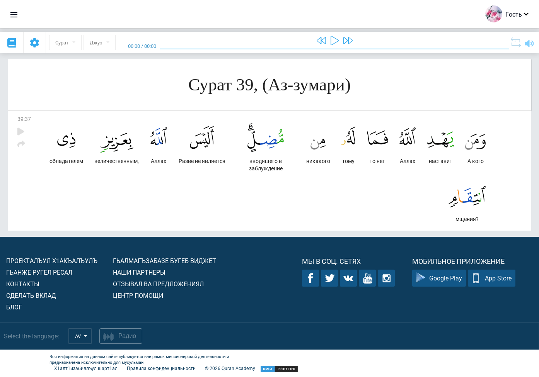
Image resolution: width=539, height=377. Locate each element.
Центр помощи (138, 295)
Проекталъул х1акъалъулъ (51, 260)
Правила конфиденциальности (161, 368)
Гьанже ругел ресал (39, 272)
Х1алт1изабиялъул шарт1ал (86, 368)
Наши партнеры (139, 272)
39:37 (24, 118)
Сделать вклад (31, 295)
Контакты (22, 284)
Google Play (439, 278)
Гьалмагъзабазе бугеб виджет (164, 260)
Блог (14, 307)
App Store (492, 278)
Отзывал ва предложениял (158, 284)
